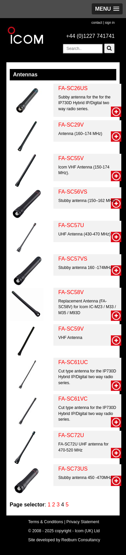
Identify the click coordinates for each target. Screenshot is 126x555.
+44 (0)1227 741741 (90, 36)
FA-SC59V (71, 329)
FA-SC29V (71, 125)
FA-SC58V (71, 292)
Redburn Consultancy (80, 540)
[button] (107, 8)
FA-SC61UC (73, 362)
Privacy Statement (83, 521)
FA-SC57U (71, 225)
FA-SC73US (73, 469)
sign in (110, 22)
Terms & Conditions (45, 521)
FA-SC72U (71, 435)
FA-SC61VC (73, 399)
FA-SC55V (71, 158)
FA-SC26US (73, 88)
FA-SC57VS (72, 259)
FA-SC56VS (72, 192)
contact (96, 22)
